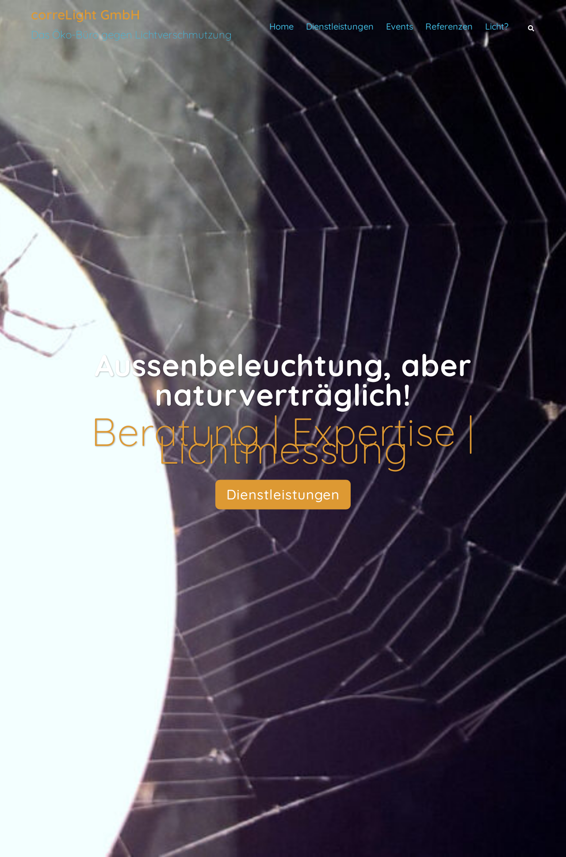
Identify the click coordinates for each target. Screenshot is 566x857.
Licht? (497, 26)
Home (281, 26)
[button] (531, 26)
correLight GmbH (85, 14)
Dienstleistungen (340, 26)
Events (399, 26)
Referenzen (449, 26)
